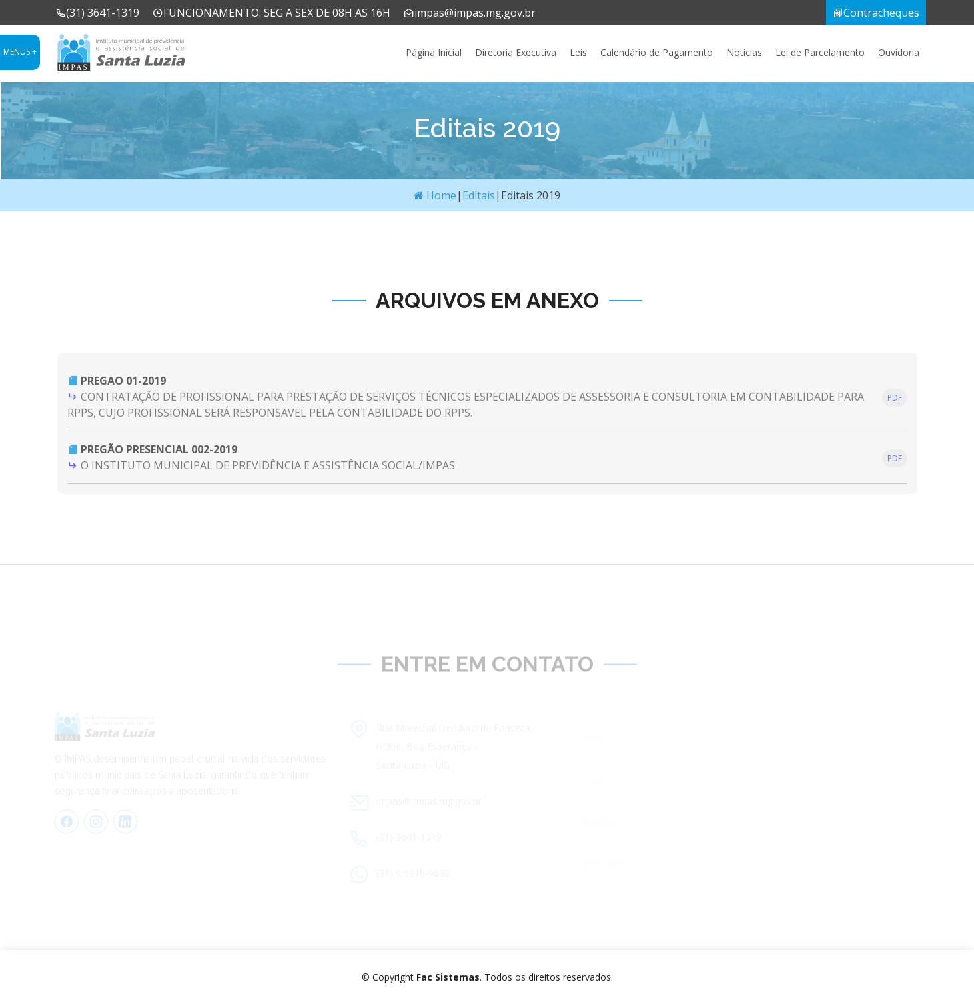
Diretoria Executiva (515, 52)
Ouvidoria (898, 52)
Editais (478, 195)
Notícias (744, 52)
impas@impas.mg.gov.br (470, 12)
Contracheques (876, 12)
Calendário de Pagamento (656, 52)
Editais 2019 (530, 195)
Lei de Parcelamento (820, 52)
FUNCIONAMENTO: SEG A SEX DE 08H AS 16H (271, 12)
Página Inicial (434, 52)
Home (435, 195)
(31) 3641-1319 (97, 12)
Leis (578, 52)
